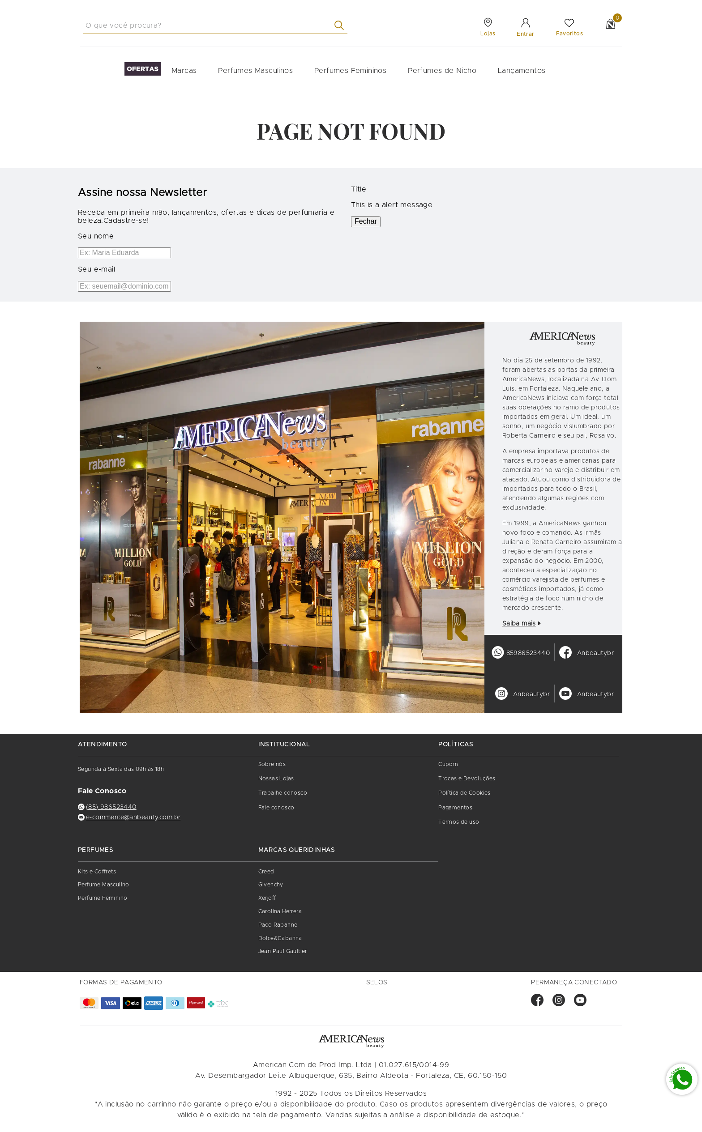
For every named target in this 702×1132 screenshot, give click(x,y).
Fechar (366, 221)
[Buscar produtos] (340, 25)
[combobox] (215, 25)
